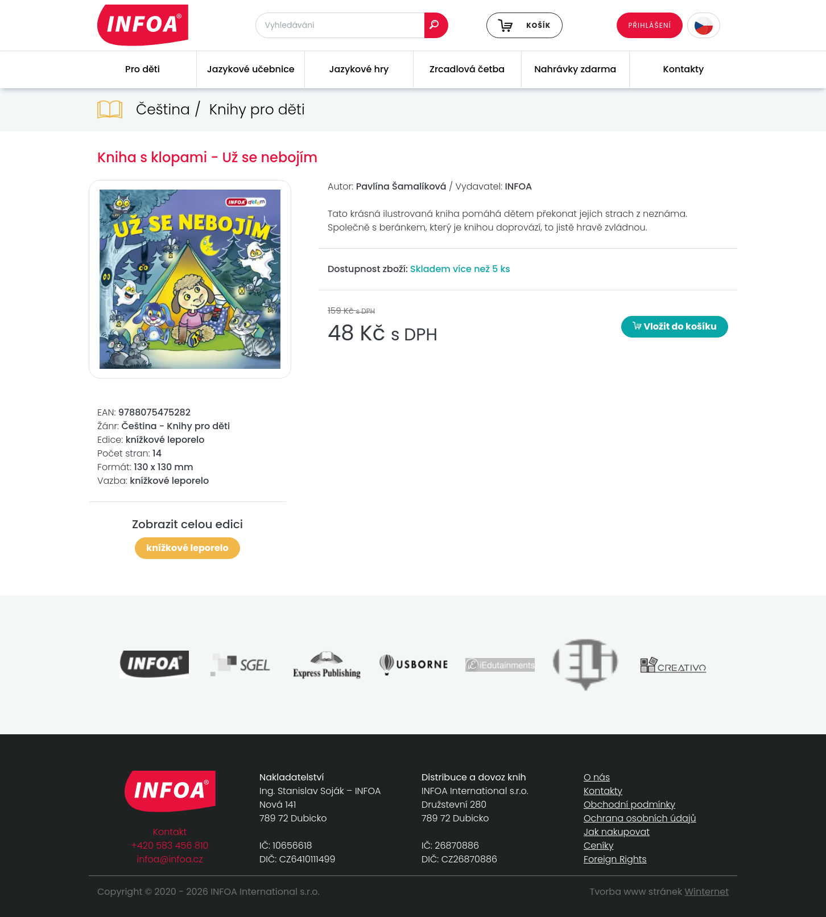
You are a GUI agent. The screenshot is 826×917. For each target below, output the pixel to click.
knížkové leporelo (187, 547)
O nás (597, 777)
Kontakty (683, 69)
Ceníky (598, 845)
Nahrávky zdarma (575, 69)
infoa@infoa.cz (170, 859)
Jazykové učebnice (251, 69)
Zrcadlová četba (467, 69)
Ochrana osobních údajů (640, 818)
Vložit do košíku (675, 326)
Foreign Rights (615, 859)
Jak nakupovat (617, 831)
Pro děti (142, 69)
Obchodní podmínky (629, 804)
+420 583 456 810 (170, 845)
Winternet (707, 891)
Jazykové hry (359, 69)
